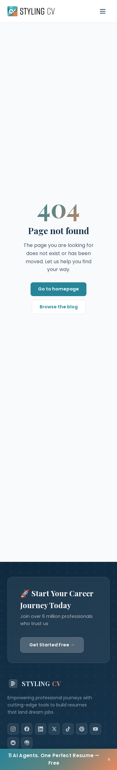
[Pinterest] (81, 729)
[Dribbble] (26, 742)
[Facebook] (26, 729)
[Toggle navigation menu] (103, 11)
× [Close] (109, 759)
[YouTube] (95, 729)
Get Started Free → (52, 645)
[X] (54, 729)
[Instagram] (13, 729)
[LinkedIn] (40, 729)
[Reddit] (13, 742)
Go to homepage (58, 289)
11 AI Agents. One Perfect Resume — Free (54, 759)
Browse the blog (59, 307)
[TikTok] (68, 729)
